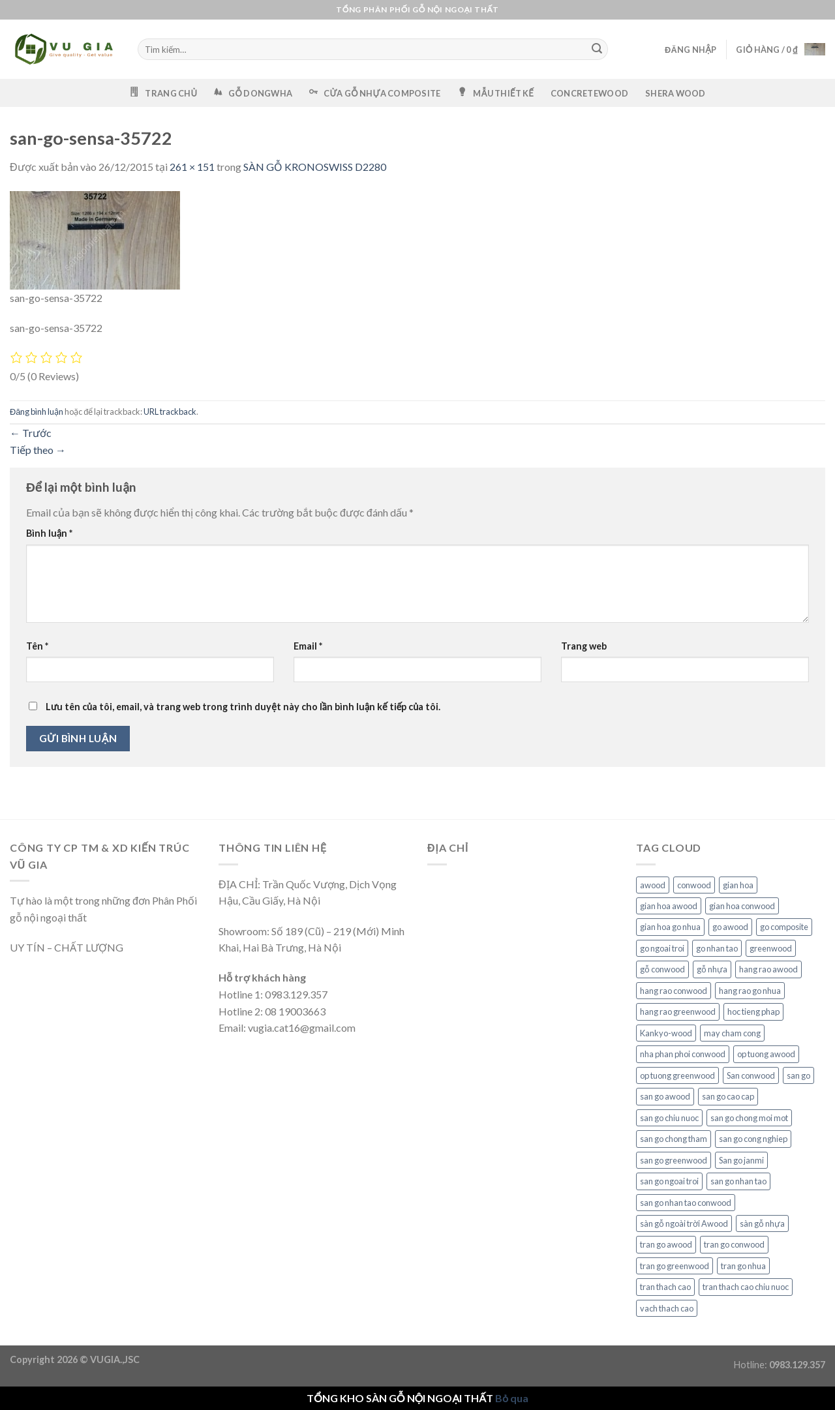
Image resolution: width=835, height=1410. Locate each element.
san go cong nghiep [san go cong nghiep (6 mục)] (753, 1138)
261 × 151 (192, 166)
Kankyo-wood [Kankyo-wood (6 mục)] (666, 1033)
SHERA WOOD (675, 93)
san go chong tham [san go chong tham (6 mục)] (673, 1138)
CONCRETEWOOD (589, 93)
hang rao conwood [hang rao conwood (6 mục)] (673, 990)
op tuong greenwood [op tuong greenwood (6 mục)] (677, 1075)
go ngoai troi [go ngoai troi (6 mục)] (662, 948)
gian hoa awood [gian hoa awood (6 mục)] (668, 906)
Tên (37, 646)
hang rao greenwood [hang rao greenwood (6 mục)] (678, 1011)
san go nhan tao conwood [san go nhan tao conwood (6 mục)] (685, 1202)
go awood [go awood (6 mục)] (730, 927)
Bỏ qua (511, 1398)
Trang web (584, 646)
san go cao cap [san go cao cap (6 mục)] (728, 1096)
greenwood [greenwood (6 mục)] (771, 948)
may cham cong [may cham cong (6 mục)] (732, 1033)
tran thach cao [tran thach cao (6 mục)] (665, 1287)
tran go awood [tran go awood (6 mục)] (666, 1244)
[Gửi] (597, 49)
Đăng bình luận (36, 411)
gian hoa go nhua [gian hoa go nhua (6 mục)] (670, 927)
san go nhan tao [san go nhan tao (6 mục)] (738, 1181)
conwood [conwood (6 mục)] (694, 885)
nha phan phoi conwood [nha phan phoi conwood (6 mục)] (682, 1054)
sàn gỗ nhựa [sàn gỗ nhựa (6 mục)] (762, 1223)
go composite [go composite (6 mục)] (784, 927)
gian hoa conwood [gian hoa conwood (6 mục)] (742, 906)
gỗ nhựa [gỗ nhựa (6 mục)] (712, 969)
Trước (31, 433)
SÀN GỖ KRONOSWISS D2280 (314, 166)
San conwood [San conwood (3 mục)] (751, 1075)
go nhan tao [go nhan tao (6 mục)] (717, 948)
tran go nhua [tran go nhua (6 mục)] (743, 1266)
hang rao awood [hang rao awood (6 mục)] (768, 969)
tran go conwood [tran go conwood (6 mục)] (734, 1244)
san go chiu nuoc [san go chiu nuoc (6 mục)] (669, 1118)
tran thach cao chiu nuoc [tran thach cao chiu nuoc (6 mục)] (746, 1287)
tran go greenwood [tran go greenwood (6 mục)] (674, 1266)
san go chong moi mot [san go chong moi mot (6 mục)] (749, 1118)
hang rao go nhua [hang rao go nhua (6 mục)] (750, 990)
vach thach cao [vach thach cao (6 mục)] (666, 1308)
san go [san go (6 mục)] (798, 1075)
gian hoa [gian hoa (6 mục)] (738, 885)
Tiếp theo (38, 449)
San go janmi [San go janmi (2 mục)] (741, 1160)
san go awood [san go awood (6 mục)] (665, 1096)
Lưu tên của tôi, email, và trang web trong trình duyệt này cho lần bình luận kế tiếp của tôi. (243, 706)
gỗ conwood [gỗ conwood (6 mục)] (662, 969)
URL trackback (170, 411)
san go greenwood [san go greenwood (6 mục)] (673, 1160)
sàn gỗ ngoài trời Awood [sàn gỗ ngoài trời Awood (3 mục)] (684, 1223)
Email (308, 646)
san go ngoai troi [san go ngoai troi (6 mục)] (669, 1181)
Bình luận (49, 533)
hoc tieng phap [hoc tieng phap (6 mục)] (753, 1011)
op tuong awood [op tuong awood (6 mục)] (766, 1054)
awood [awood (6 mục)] (652, 885)
